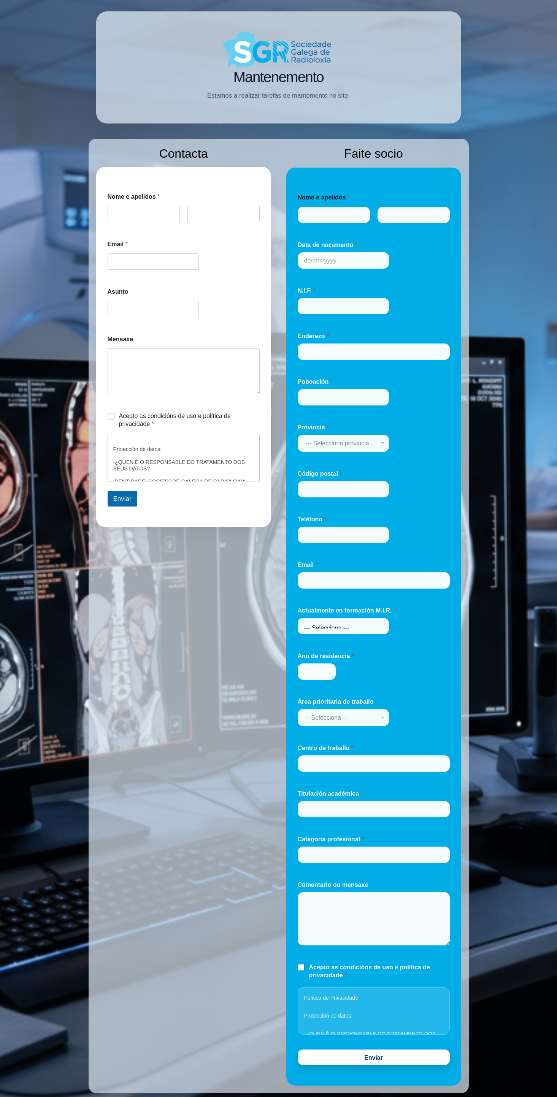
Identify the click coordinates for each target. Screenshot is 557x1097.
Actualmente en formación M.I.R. (347, 610)
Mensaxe (120, 339)
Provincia (313, 427)
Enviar (122, 498)
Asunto (118, 291)
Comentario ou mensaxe (333, 885)
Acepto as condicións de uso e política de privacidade (175, 420)
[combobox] (343, 443)
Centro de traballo (326, 748)
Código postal (320, 473)
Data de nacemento (327, 245)
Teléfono (312, 519)
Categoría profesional (331, 839)
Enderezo (313, 336)
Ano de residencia (326, 656)
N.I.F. (307, 290)
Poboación (315, 381)
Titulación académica (330, 793)
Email (118, 244)
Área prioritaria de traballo (336, 701)
